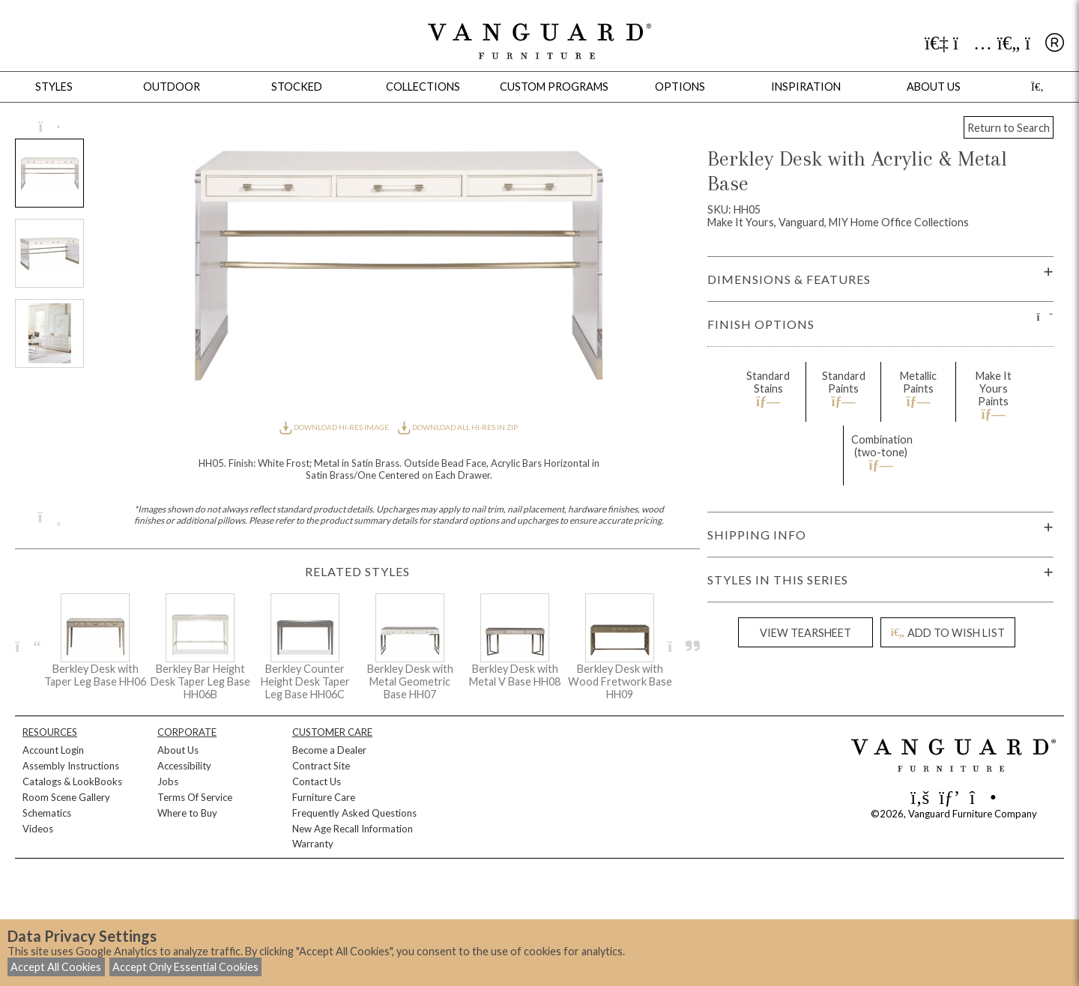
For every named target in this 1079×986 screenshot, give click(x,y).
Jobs (167, 781)
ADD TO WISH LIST (948, 632)
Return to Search (1008, 127)
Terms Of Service (194, 797)
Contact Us (316, 781)
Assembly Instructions (70, 766)
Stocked (296, 86)
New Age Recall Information (352, 829)
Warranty (312, 844)
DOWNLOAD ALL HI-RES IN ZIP (458, 427)
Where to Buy (187, 813)
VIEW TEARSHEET (805, 632)
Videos (37, 829)
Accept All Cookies (55, 967)
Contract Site (321, 766)
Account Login (53, 750)
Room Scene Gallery (66, 797)
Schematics (46, 813)
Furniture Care (323, 797)
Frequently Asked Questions (354, 813)
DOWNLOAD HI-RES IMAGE (334, 427)
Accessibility (184, 766)
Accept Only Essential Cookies (185, 967)
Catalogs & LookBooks (72, 781)
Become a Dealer (329, 750)
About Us (178, 750)
